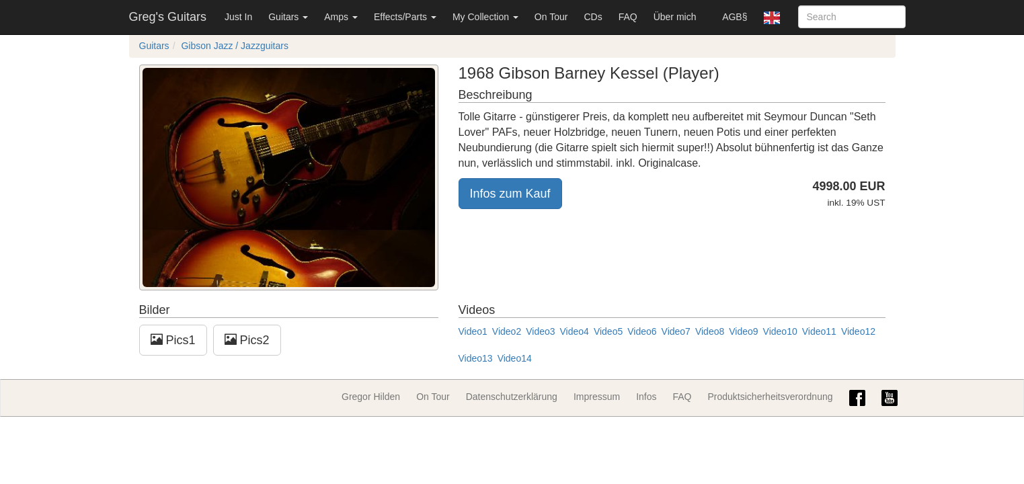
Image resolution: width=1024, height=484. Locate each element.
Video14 (515, 358)
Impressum (597, 396)
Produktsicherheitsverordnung (770, 396)
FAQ (628, 16)
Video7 (676, 331)
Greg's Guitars (167, 17)
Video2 (506, 331)
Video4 (574, 331)
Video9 (743, 331)
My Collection (485, 16)
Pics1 (173, 340)
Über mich (675, 16)
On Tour (551, 16)
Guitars (288, 16)
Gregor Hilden (371, 396)
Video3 (540, 331)
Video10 (780, 331)
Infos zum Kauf (510, 193)
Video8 (709, 331)
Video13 (476, 358)
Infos (646, 396)
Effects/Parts (405, 16)
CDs (593, 16)
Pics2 (247, 340)
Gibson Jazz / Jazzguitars (234, 45)
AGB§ (734, 16)
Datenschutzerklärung (511, 396)
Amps (341, 16)
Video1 (473, 331)
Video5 (608, 331)
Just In (238, 16)
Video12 (858, 331)
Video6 (641, 331)
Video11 (819, 331)
